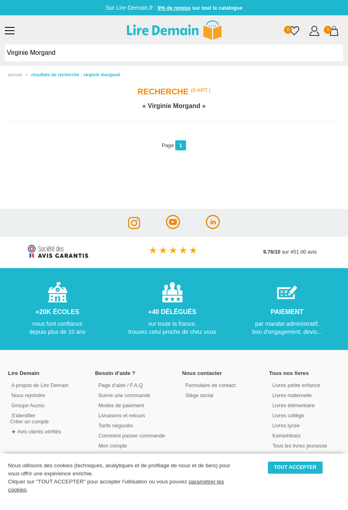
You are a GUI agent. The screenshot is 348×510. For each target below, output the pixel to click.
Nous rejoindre (27, 395)
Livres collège (286, 415)
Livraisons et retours (120, 415)
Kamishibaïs (285, 435)
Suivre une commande (123, 395)
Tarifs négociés (114, 425)
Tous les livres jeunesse (298, 445)
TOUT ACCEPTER (295, 467)
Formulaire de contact (209, 385)
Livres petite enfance (295, 385)
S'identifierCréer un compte (29, 418)
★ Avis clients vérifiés (35, 431)
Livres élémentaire (292, 405)
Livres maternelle (290, 395)
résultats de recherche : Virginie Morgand (75, 74)
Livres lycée (284, 425)
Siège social (198, 395)
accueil (15, 74)
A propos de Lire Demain (38, 385)
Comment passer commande (130, 435)
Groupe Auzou (26, 405)
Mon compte (111, 445)
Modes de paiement (119, 405)
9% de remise (174, 8)
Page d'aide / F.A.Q (119, 385)
